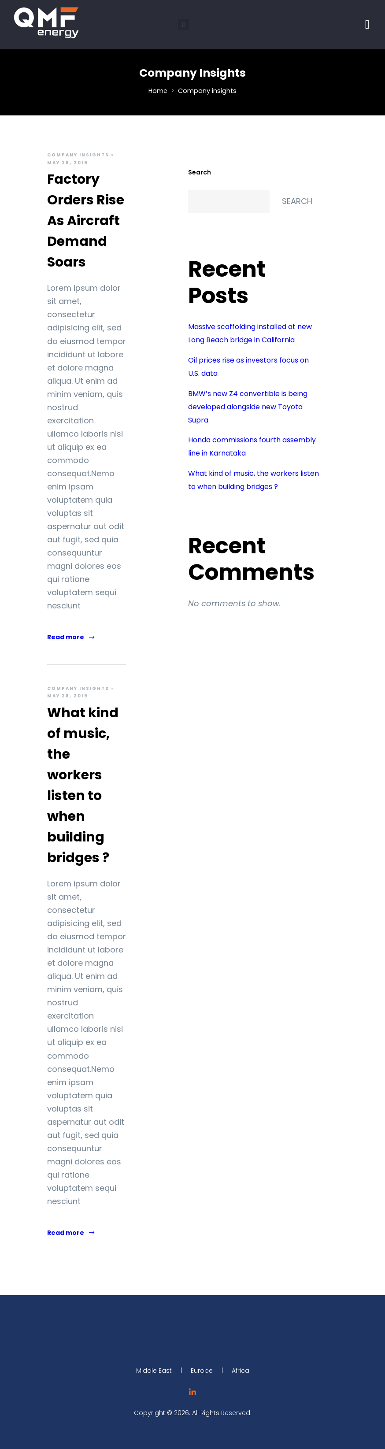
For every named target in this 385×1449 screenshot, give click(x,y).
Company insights (78, 155)
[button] (183, 24)
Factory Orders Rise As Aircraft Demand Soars (85, 220)
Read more (70, 637)
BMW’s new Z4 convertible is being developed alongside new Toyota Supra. (247, 407)
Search (199, 172)
